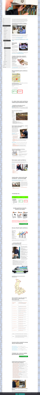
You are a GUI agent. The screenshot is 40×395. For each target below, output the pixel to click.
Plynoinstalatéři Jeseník (14, 327)
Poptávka (4, 63)
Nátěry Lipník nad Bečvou (15, 363)
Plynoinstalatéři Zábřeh (14, 314)
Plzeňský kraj (5, 32)
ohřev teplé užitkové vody (19, 35)
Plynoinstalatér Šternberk (21, 323)
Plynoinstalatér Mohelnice (21, 312)
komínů (14, 169)
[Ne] (39, 393)
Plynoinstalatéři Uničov (14, 316)
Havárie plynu (14, 137)
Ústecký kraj (5, 26)
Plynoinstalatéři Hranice (14, 303)
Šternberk (5, 53)
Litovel (4, 47)
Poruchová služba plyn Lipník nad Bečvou (16, 177)
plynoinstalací (14, 167)
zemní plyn (27, 36)
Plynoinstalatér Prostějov (21, 310)
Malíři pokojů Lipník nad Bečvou (16, 362)
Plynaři (12, 104)
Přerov (5, 50)
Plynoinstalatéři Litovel (14, 318)
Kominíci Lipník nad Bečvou (15, 370)
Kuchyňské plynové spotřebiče (16, 142)
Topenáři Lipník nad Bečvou (15, 361)
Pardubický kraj (5, 29)
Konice (5, 44)
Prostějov (5, 51)
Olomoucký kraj (5, 38)
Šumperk (5, 54)
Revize (3, 20)
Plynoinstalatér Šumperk (23, 308)
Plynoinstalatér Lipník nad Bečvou (22, 325)
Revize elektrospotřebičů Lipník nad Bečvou (17, 368)
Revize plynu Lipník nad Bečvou (16, 369)
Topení (3, 17)
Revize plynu (13, 161)
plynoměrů (14, 168)
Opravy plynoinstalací (15, 136)
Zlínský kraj (5, 60)
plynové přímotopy (22, 37)
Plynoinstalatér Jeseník (21, 327)
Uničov (5, 56)
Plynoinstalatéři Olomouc (14, 300)
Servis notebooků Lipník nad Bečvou (16, 374)
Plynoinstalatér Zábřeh (21, 314)
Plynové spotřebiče (14, 139)
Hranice (5, 41)
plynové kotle (17, 37)
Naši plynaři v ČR (4, 23)
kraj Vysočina (5, 35)
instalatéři (16, 241)
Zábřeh (5, 57)
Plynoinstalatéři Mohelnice (14, 312)
